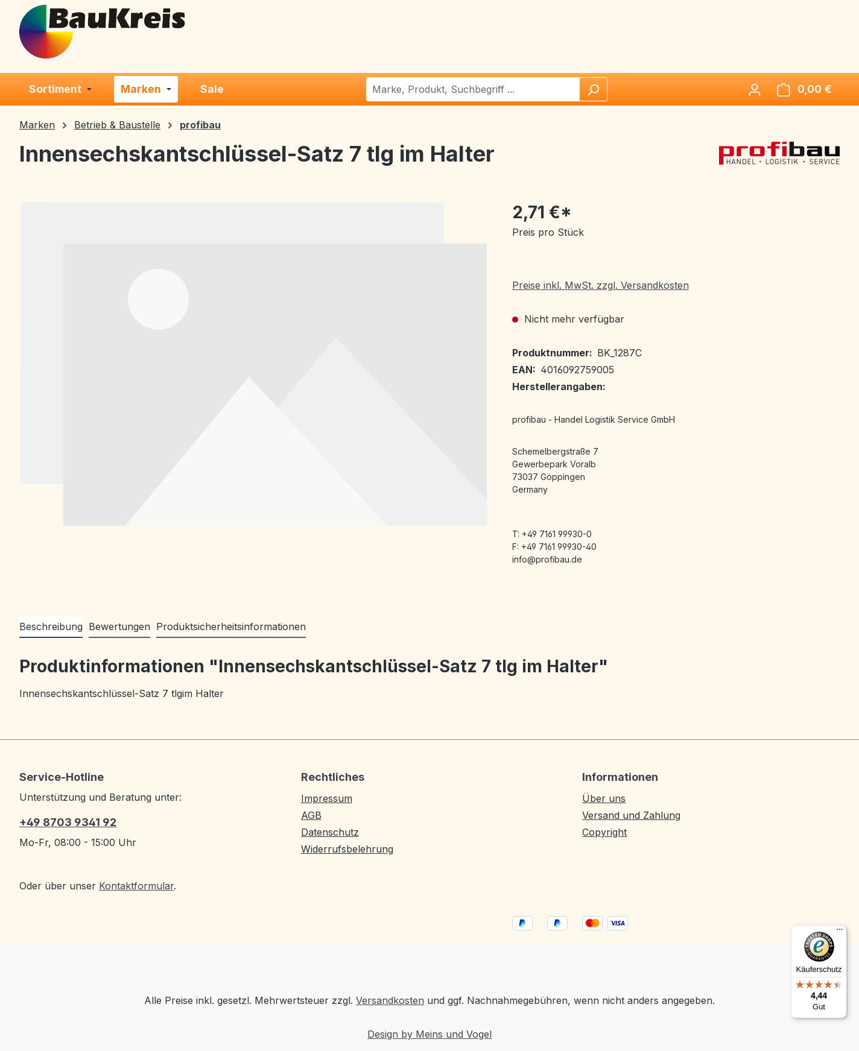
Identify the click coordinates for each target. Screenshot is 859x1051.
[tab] (51, 627)
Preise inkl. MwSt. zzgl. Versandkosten (600, 285)
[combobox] (473, 89)
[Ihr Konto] (754, 89)
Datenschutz (330, 832)
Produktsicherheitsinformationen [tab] (231, 626)
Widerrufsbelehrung (347, 849)
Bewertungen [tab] (119, 626)
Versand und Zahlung (631, 815)
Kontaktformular (136, 886)
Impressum (326, 798)
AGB (311, 815)
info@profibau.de (547, 559)
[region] (253, 364)
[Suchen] (593, 89)
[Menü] (839, 932)
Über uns (604, 798)
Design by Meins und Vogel (429, 1034)
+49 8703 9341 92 (67, 822)
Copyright (604, 832)
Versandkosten (390, 1000)
